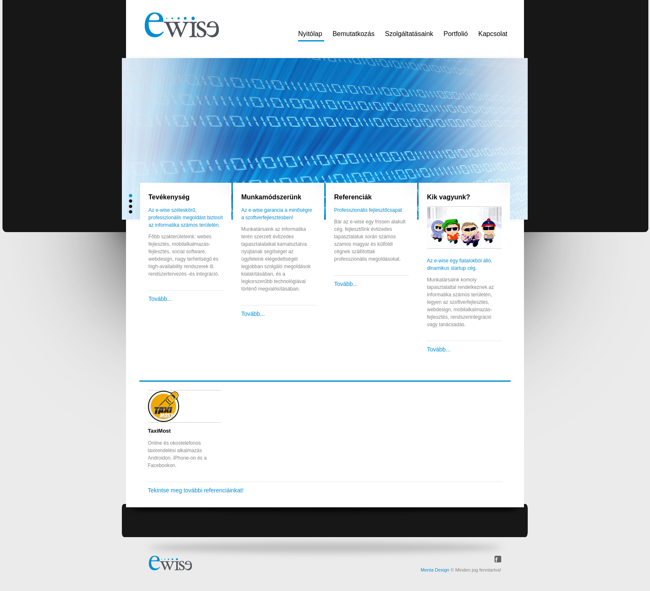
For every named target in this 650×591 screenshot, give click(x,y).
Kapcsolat (492, 33)
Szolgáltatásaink (409, 33)
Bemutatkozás (353, 33)
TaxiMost (159, 431)
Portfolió (456, 33)
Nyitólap (310, 33)
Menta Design (435, 569)
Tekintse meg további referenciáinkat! (196, 490)
